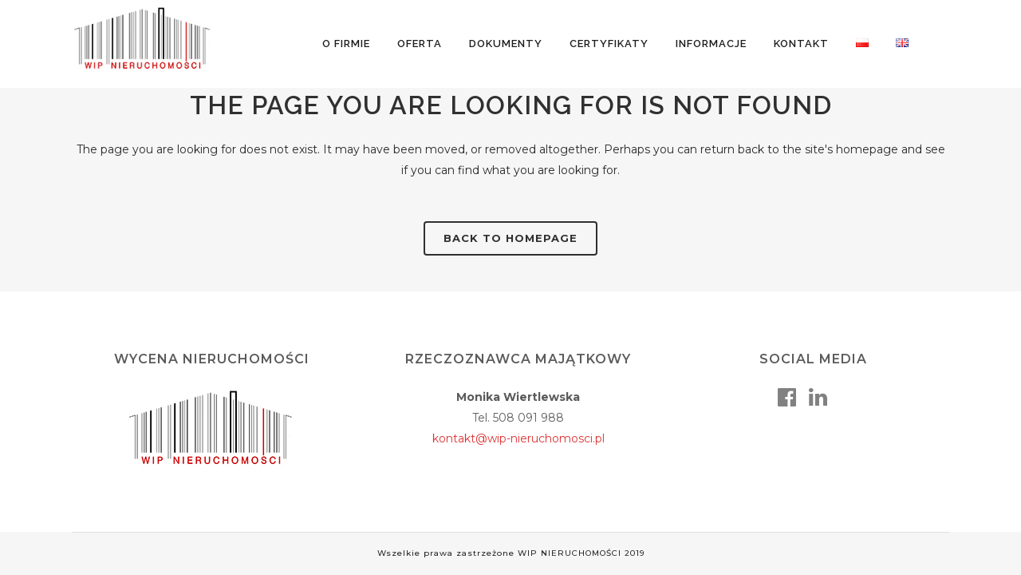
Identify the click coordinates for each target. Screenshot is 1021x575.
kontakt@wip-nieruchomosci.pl (518, 438)
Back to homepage (510, 238)
